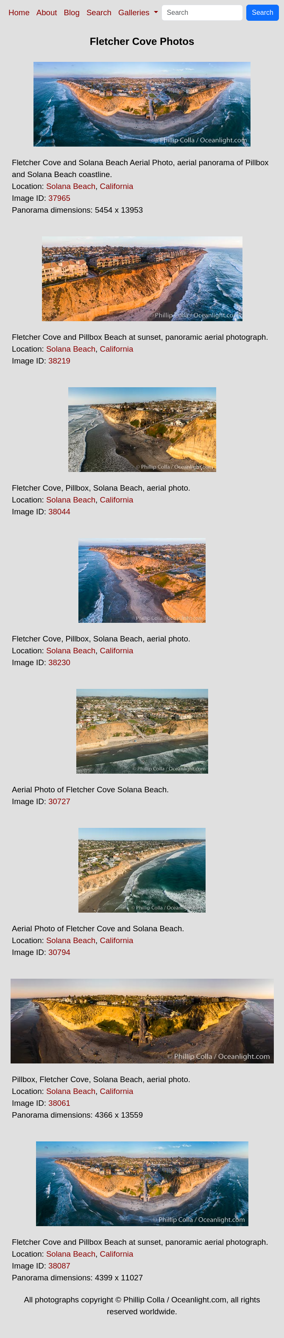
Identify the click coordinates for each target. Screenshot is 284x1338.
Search (98, 12)
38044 (59, 511)
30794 (59, 952)
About (46, 12)
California (116, 186)
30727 (59, 801)
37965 (59, 198)
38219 (59, 360)
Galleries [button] (135, 12)
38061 (59, 1103)
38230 (59, 662)
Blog (72, 12)
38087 (59, 1265)
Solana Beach (70, 186)
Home (19, 12)
